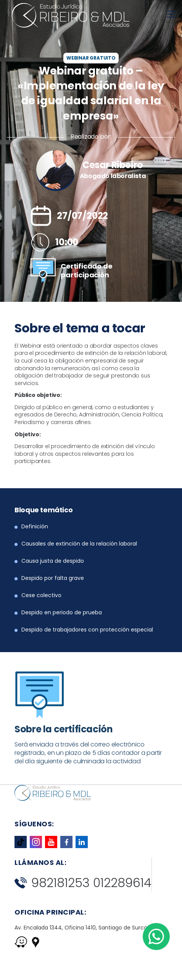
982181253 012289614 (82, 882)
